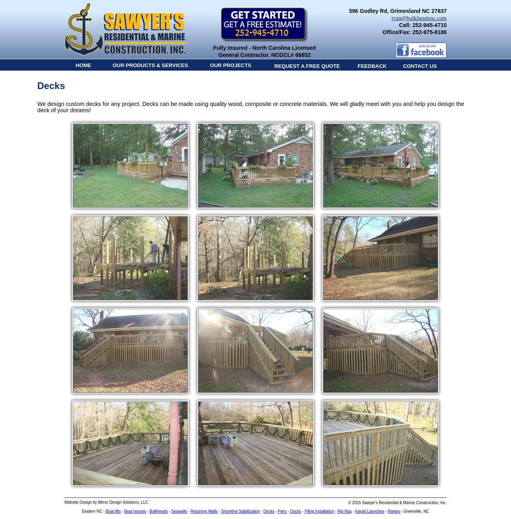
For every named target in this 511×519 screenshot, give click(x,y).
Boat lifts (113, 511)
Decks (269, 511)
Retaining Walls (204, 511)
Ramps (393, 511)
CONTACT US (420, 66)
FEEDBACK (372, 66)
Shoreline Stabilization (240, 511)
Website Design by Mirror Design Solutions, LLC (106, 502)
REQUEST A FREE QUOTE (307, 66)
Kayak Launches (369, 511)
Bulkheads (158, 511)
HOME (83, 65)
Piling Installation (319, 511)
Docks (295, 511)
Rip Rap (345, 511)
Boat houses (135, 511)
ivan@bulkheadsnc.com (419, 18)
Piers (282, 511)
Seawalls (179, 511)
